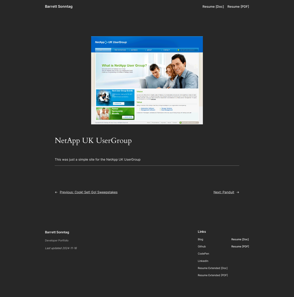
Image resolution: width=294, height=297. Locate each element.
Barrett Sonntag (59, 6)
